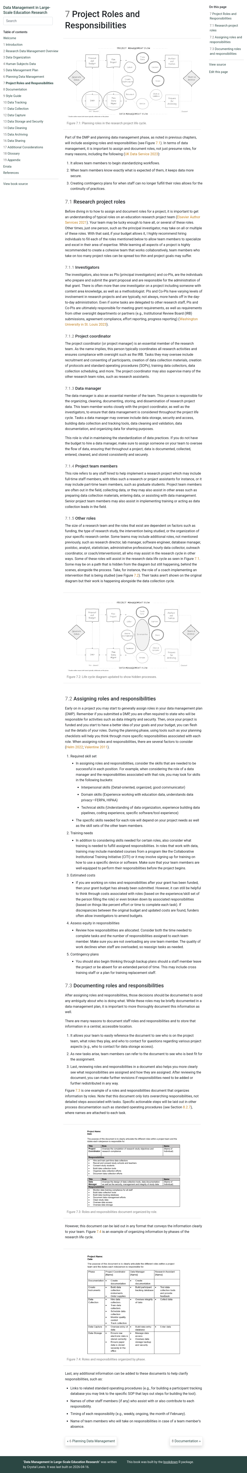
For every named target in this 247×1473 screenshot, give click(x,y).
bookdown (170, 1462)
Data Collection (16, 109)
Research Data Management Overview (30, 51)
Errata (7, 166)
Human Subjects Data (19, 64)
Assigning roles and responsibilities (226, 40)
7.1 (158, 143)
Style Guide (12, 96)
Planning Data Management (23, 77)
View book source (15, 184)
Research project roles (224, 28)
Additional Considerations (23, 147)
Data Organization (16, 57)
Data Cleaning (15, 128)
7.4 (99, 1232)
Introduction (12, 45)
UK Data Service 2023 (141, 154)
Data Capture (14, 115)
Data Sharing (14, 141)
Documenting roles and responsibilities (225, 51)
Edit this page (218, 72)
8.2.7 (187, 1107)
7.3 (77, 1090)
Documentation (15, 89)
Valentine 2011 (95, 747)
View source (217, 64)
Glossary (11, 153)
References (11, 173)
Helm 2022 (74, 747)
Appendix (12, 160)
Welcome (9, 38)
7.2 (136, 575)
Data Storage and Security (23, 121)
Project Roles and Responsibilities (28, 83)
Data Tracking (15, 102)
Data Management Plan (20, 70)
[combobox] (28, 21)
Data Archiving (15, 134)
